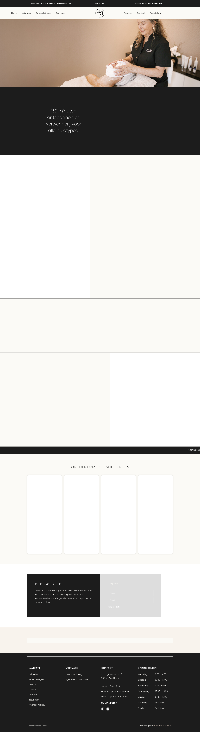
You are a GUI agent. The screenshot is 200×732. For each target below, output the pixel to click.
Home (14, 13)
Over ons (60, 13)
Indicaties (26, 13)
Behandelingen (43, 13)
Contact (141, 13)
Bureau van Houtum (162, 725)
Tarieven (127, 13)
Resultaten (155, 13)
